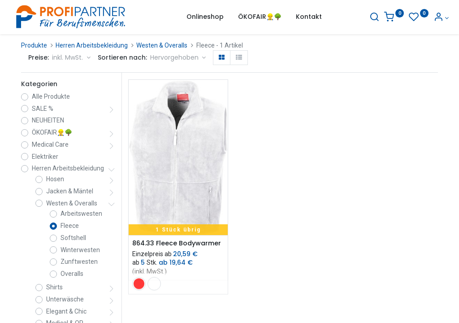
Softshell (73, 237)
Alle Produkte (51, 96)
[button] (178, 58)
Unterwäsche (65, 299)
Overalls (72, 273)
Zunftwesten (79, 261)
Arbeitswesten (81, 213)
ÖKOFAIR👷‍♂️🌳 (52, 132)
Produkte (34, 45)
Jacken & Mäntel (69, 191)
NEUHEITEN (48, 120)
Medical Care (50, 144)
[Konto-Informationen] (430, 18)
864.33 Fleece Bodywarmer (176, 243)
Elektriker (45, 156)
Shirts (54, 287)
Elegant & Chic (66, 311)
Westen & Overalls (161, 45)
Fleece (70, 225)
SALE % (42, 108)
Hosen (55, 179)
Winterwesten (80, 249)
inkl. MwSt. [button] (68, 57)
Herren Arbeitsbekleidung (92, 45)
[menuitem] (205, 17)
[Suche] (363, 18)
